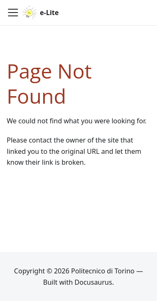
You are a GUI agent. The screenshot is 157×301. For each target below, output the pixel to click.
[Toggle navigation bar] (13, 12)
